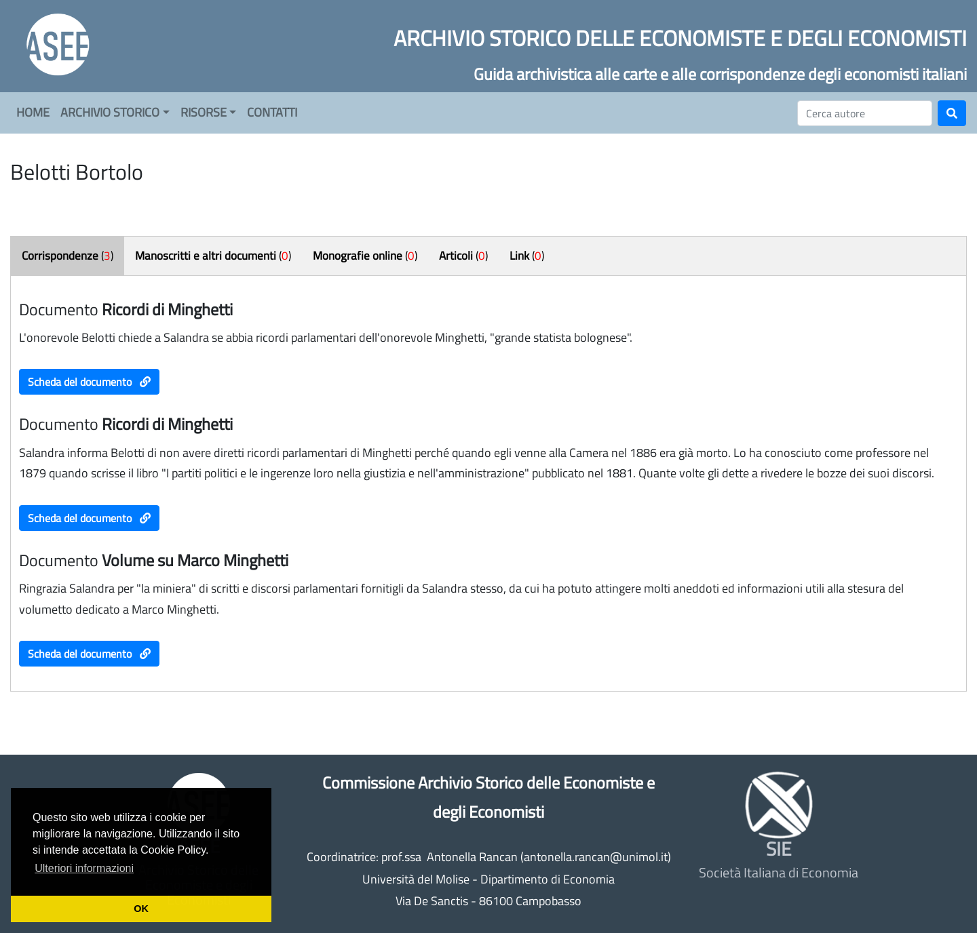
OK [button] (141, 908)
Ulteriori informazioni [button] (84, 868)
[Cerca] (864, 113)
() (67, 255)
